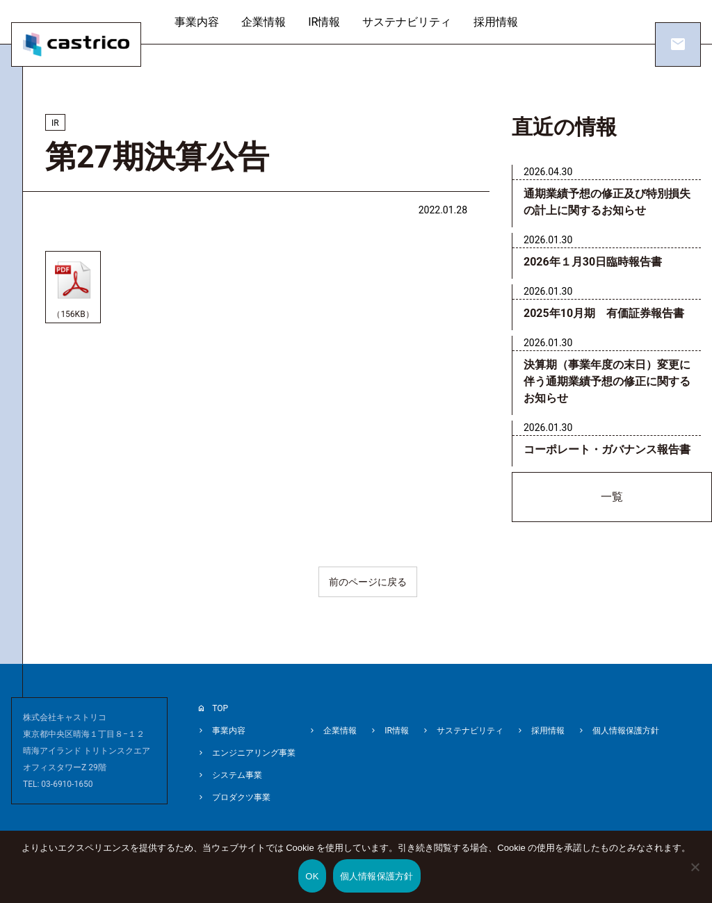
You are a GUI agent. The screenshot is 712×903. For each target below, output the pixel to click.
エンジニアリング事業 (254, 753)
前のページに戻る (368, 581)
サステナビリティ (406, 22)
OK (311, 876)
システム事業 (237, 775)
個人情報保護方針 (625, 730)
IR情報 (324, 22)
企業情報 (263, 22)
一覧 (612, 496)
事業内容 (197, 22)
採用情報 (496, 22)
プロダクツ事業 (241, 797)
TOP (220, 708)
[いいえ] (695, 876)
